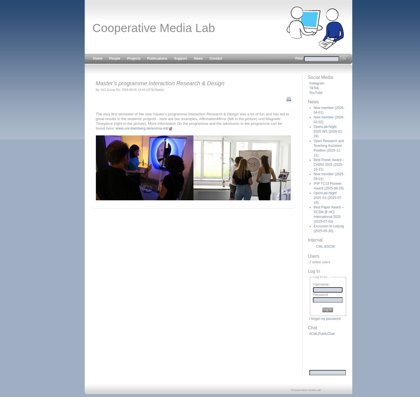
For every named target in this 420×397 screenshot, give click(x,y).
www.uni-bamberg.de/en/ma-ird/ (144, 128)
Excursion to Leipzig (329, 228)
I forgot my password (325, 319)
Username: (321, 285)
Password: (321, 295)
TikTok (314, 88)
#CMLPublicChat (322, 334)
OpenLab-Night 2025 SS (328, 197)
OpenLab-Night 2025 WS (328, 131)
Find (321, 58)
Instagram (316, 83)
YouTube (316, 93)
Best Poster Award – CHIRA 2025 (329, 164)
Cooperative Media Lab (154, 28)
